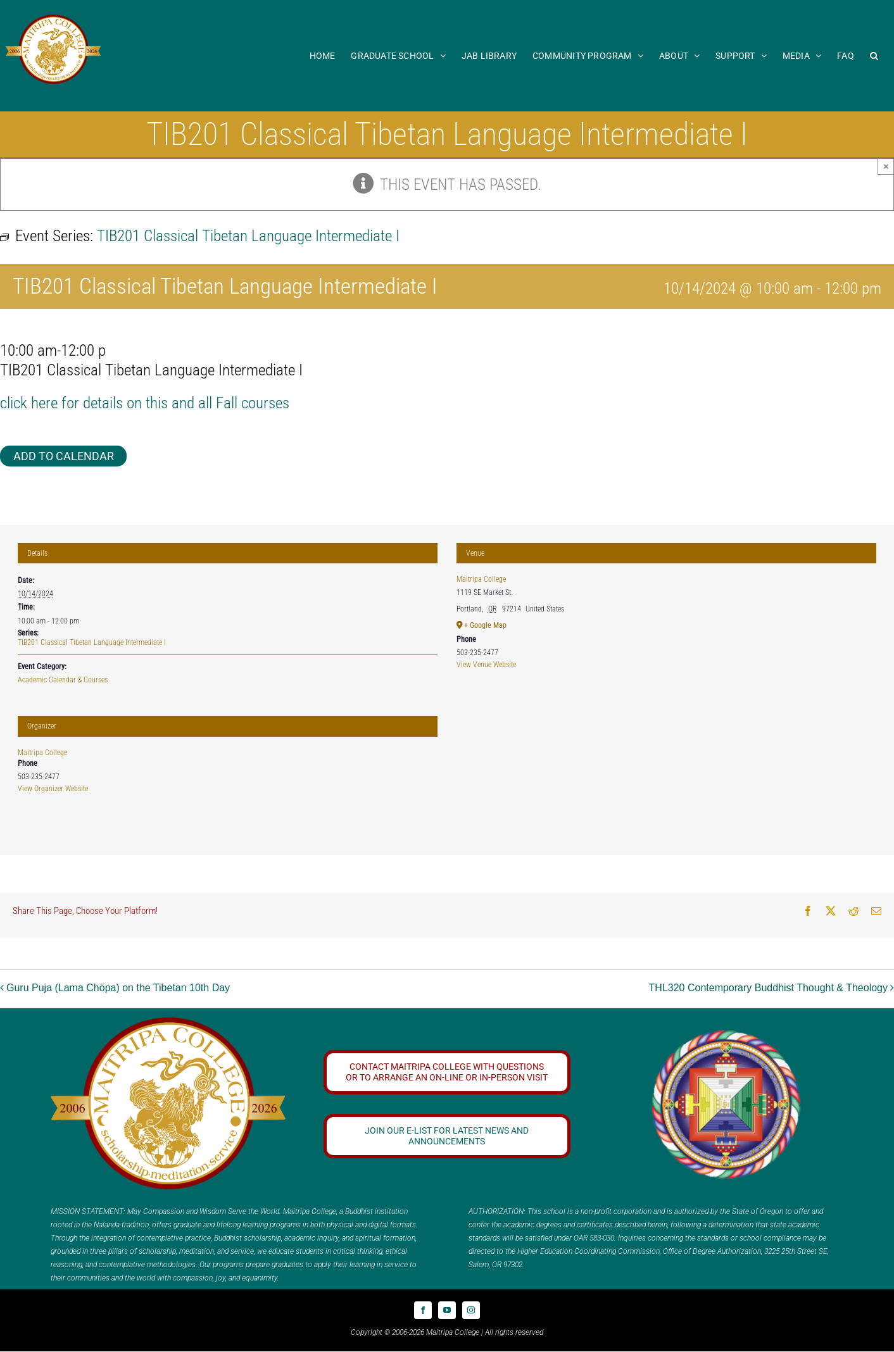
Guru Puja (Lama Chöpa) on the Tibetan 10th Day (118, 987)
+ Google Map (485, 625)
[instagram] (471, 1310)
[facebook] (423, 1310)
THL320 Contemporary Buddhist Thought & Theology (768, 987)
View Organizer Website (53, 788)
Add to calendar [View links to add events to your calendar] (63, 456)
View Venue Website (486, 664)
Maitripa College (42, 752)
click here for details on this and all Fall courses (144, 403)
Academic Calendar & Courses (63, 679)
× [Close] (886, 166)
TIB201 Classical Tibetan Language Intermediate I (92, 642)
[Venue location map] (666, 767)
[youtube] (447, 1310)
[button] (874, 55)
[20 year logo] (168, 1022)
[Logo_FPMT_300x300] (726, 1033)
